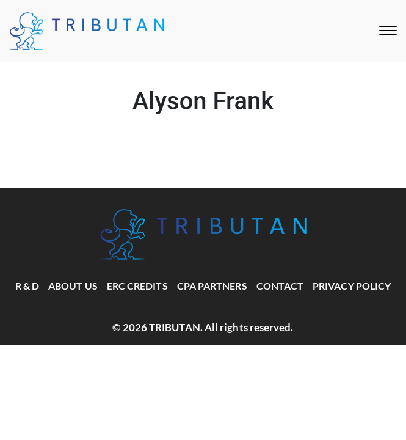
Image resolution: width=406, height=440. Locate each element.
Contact (280, 286)
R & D (27, 286)
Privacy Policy (352, 286)
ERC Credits (137, 286)
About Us (73, 286)
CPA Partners (212, 286)
